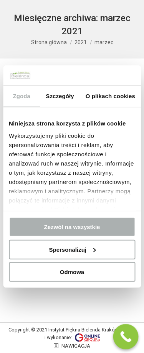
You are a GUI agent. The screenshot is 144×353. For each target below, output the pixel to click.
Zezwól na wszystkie (72, 227)
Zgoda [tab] (21, 96)
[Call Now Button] (126, 337)
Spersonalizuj (72, 249)
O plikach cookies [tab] (110, 96)
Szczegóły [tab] (60, 96)
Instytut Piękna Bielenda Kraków (83, 330)
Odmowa (72, 272)
